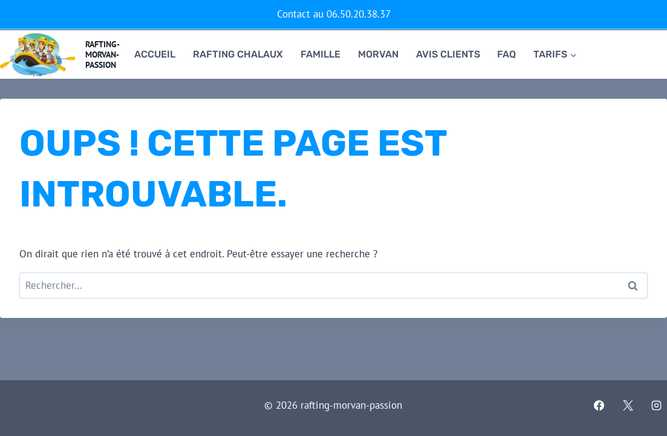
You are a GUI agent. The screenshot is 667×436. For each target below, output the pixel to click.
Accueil (154, 54)
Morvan (378, 54)
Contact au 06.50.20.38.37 (334, 14)
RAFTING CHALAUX (238, 54)
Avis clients (448, 54)
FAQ (506, 54)
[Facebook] (599, 405)
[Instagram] (656, 405)
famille (320, 54)
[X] (627, 405)
